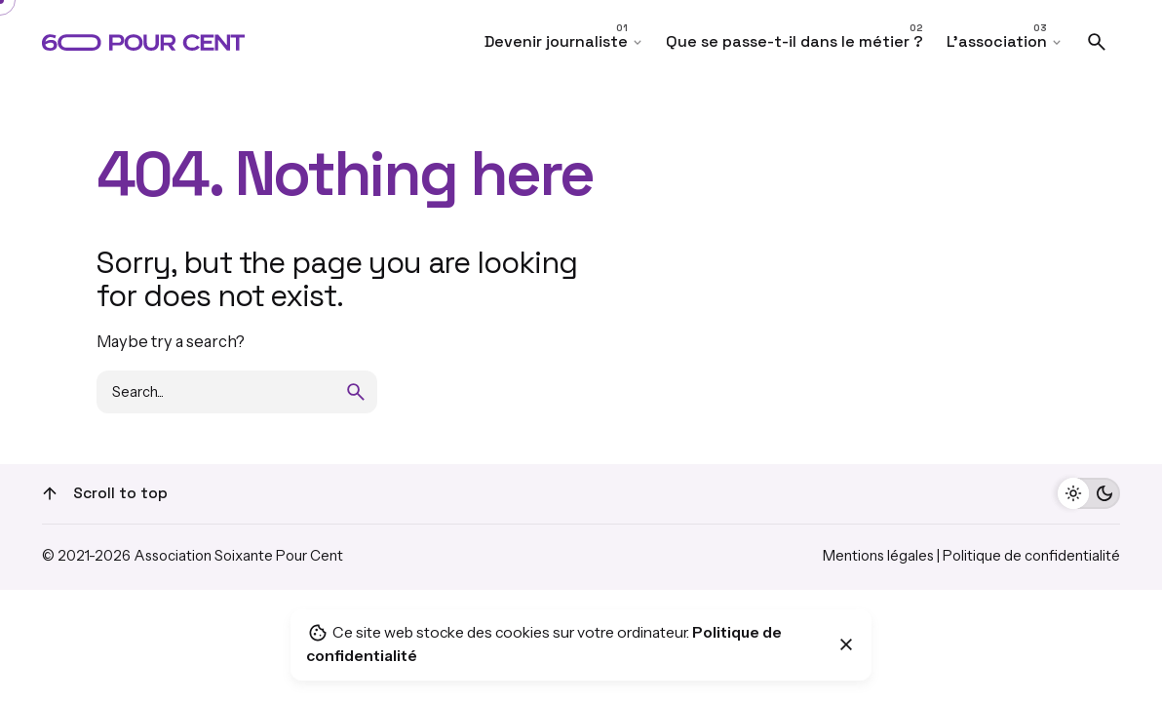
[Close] (846, 644)
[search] (355, 391)
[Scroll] (49, 493)
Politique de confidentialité (1031, 556)
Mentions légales (878, 556)
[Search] (1096, 42)
